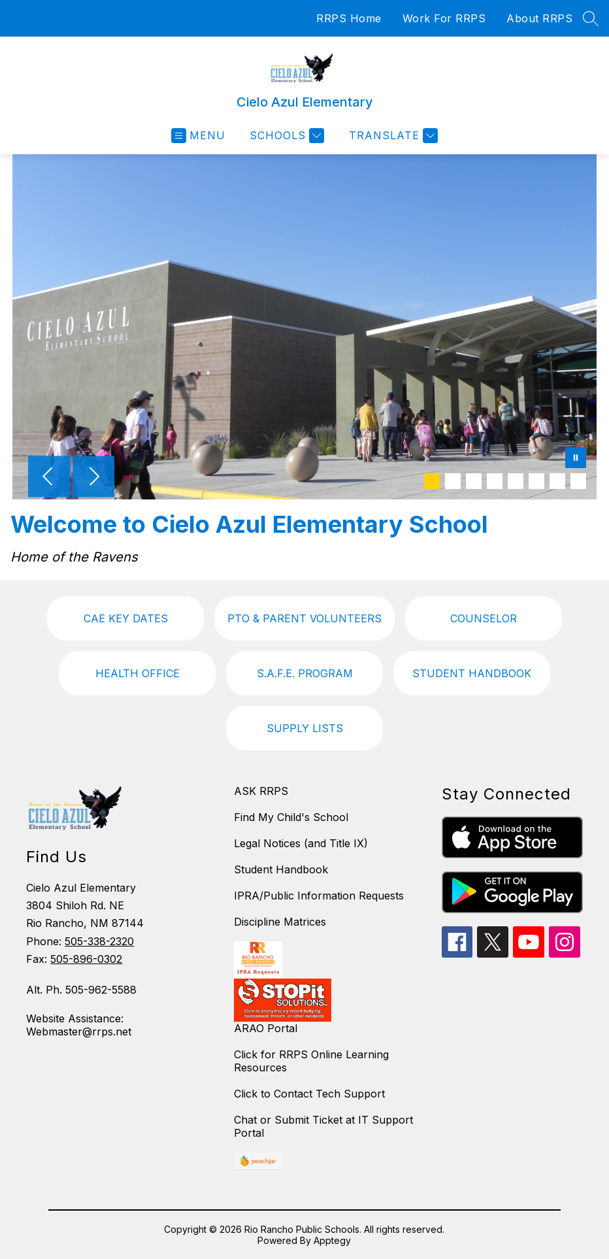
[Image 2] (453, 481)
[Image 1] (432, 481)
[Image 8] (578, 481)
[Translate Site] (392, 135)
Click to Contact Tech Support (309, 1093)
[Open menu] (198, 135)
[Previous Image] (49, 478)
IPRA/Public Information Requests (319, 895)
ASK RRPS (261, 790)
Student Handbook (281, 869)
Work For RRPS (444, 18)
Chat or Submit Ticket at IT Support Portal (323, 1126)
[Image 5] (515, 481)
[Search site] (591, 18)
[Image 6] (536, 481)
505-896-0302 (86, 958)
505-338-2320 (99, 941)
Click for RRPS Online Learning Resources (311, 1061)
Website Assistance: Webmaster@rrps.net (78, 1025)
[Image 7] (557, 481)
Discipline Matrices (280, 921)
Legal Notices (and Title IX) (301, 843)
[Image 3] (474, 481)
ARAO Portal (265, 1028)
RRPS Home (349, 18)
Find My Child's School (291, 817)
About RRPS (539, 18)
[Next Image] (93, 478)
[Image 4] (494, 481)
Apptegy (332, 1240)
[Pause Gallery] (575, 459)
